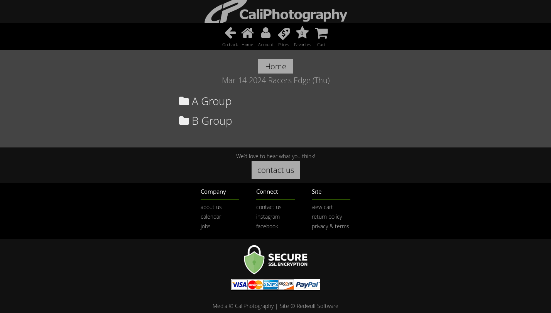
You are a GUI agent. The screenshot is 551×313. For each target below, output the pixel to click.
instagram (268, 216)
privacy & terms (330, 226)
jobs (206, 226)
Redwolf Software (317, 306)
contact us (275, 170)
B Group (205, 121)
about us (211, 207)
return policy (327, 216)
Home (275, 66)
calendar (211, 216)
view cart (322, 207)
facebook (267, 226)
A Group (205, 101)
